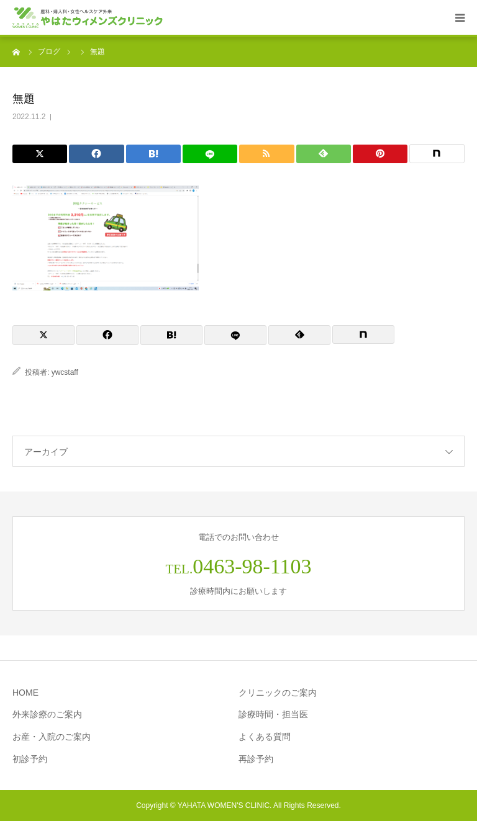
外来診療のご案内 (47, 714)
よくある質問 (264, 737)
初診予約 (29, 759)
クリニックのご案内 (277, 693)
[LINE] (210, 154)
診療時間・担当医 (273, 714)
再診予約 (255, 759)
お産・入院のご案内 (51, 737)
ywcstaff (65, 372)
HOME (25, 693)
